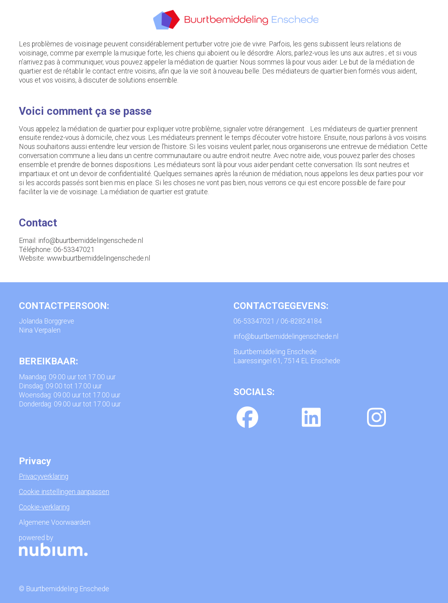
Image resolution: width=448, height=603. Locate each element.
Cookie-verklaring (44, 507)
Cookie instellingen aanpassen (64, 492)
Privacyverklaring (43, 476)
